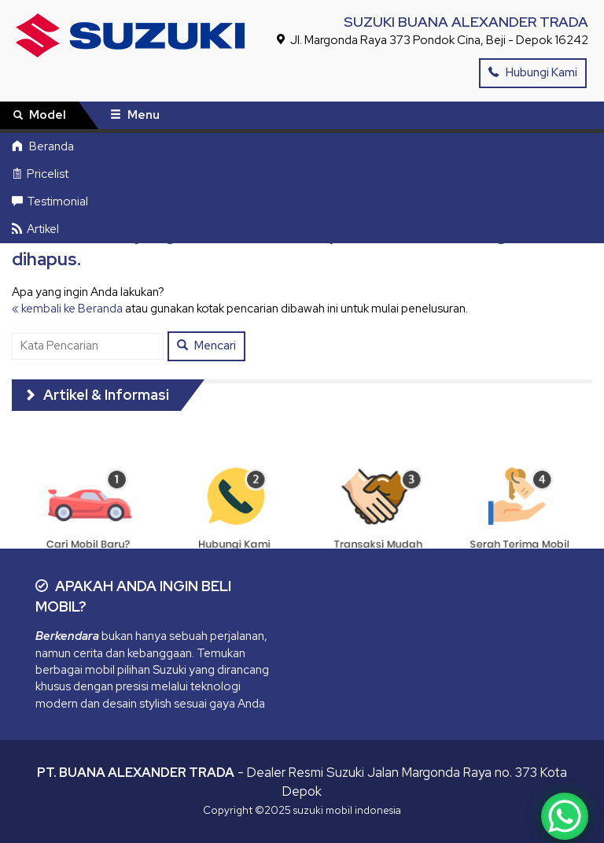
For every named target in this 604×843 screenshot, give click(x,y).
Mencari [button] (206, 345)
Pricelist (40, 174)
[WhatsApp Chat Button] (564, 816)
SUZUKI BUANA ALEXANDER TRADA (466, 22)
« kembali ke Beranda (67, 308)
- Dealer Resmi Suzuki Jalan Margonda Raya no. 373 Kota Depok (302, 782)
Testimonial (50, 201)
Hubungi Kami (532, 72)
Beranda (43, 146)
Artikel (35, 229)
